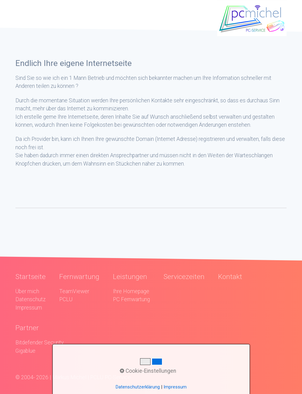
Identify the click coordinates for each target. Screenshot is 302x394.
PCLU (65, 299)
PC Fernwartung (131, 299)
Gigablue (25, 351)
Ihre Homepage (131, 291)
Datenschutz (30, 299)
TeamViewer (74, 291)
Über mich (27, 291)
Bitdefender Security (39, 342)
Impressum (28, 308)
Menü (32, 14)
